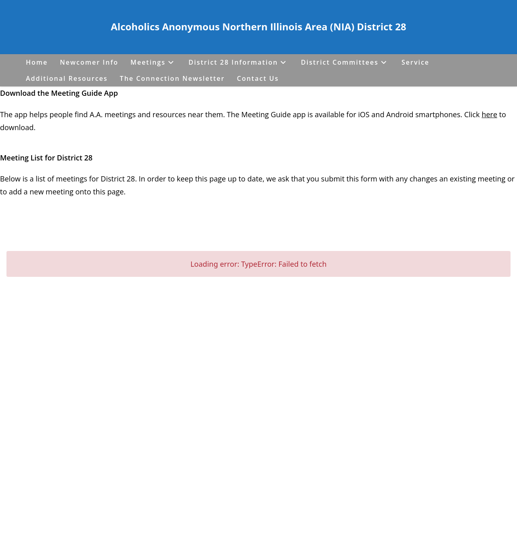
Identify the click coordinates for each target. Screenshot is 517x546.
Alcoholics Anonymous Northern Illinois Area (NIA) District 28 (258, 26)
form (370, 178)
